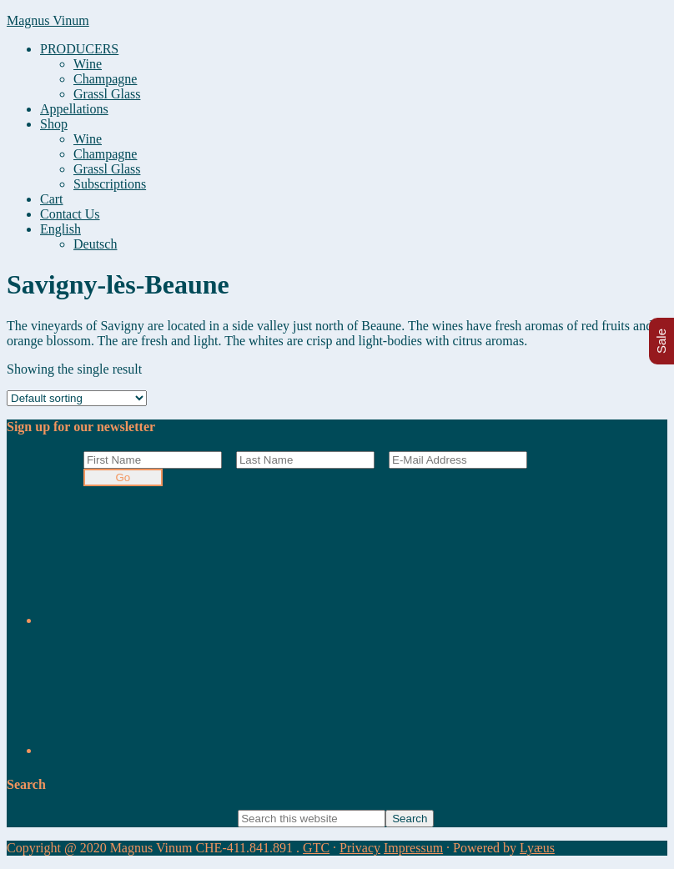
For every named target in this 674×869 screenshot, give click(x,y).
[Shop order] (77, 398)
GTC (316, 848)
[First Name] (152, 460)
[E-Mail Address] (458, 460)
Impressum (413, 848)
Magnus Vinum (48, 20)
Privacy (360, 848)
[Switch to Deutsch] (95, 244)
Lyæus (537, 848)
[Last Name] (305, 460)
